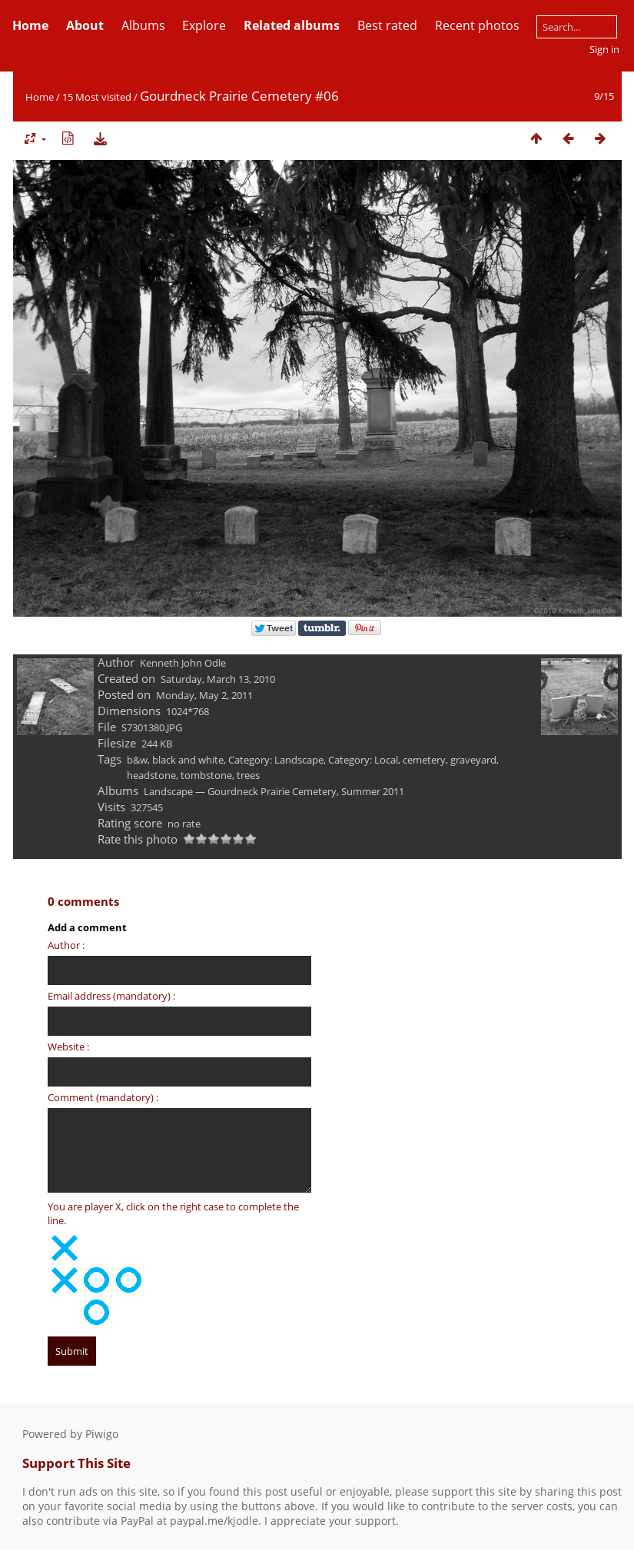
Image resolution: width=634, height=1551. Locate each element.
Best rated (387, 25)
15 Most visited (96, 97)
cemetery (424, 760)
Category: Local (363, 760)
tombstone (206, 775)
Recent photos (477, 25)
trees (248, 775)
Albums (143, 25)
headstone (151, 775)
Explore (204, 25)
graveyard (473, 760)
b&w (137, 760)
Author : (66, 945)
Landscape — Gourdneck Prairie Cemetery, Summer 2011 (274, 791)
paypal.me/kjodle (214, 1520)
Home (39, 97)
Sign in (604, 49)
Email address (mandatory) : (111, 996)
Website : (68, 1046)
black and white (188, 760)
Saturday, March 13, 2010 (218, 679)
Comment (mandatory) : (103, 1097)
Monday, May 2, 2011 (204, 695)
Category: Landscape (276, 760)
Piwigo (101, 1433)
